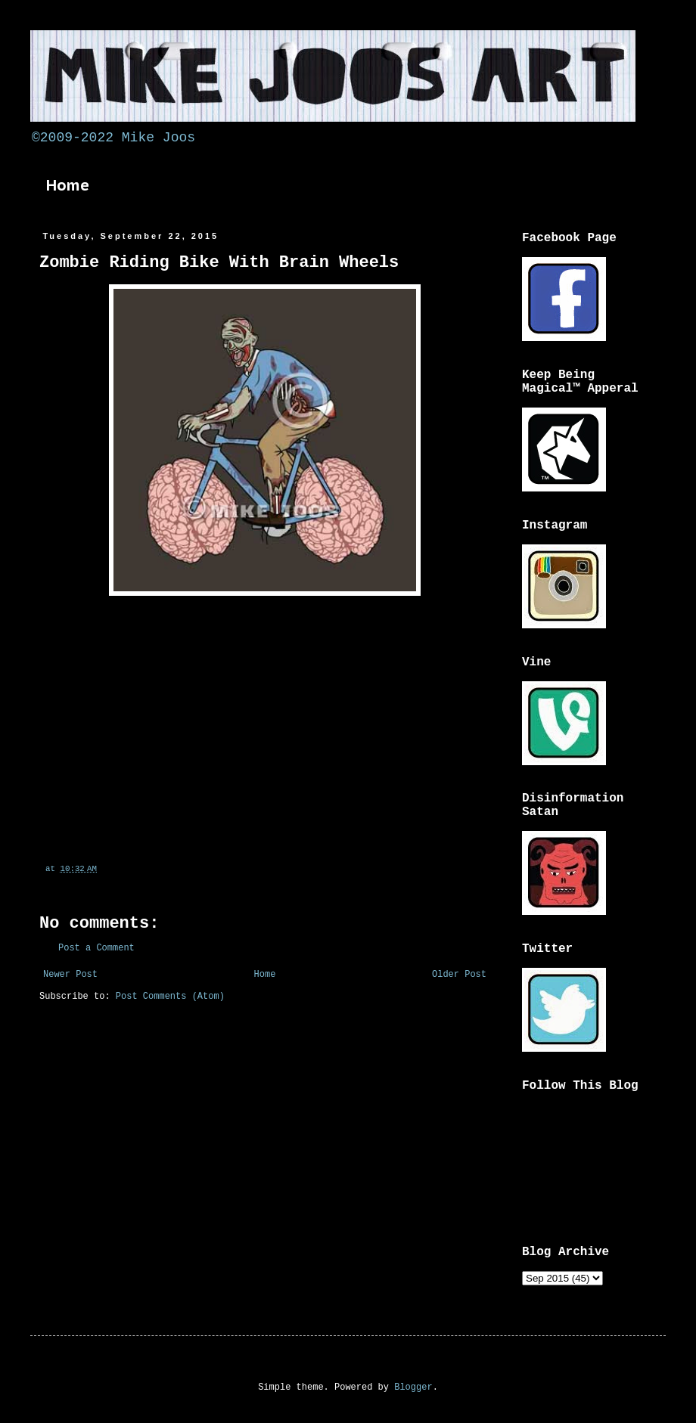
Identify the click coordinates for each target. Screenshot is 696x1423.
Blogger (413, 1387)
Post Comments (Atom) (170, 996)
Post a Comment (96, 948)
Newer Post (70, 974)
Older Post (459, 974)
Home (67, 185)
